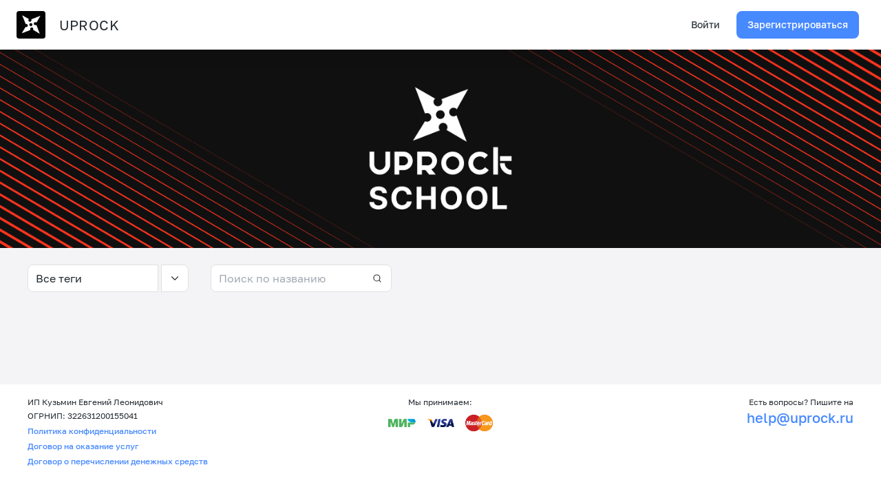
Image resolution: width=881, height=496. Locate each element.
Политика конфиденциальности (92, 431)
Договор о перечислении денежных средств (118, 461)
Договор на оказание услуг (83, 446)
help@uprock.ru (800, 417)
